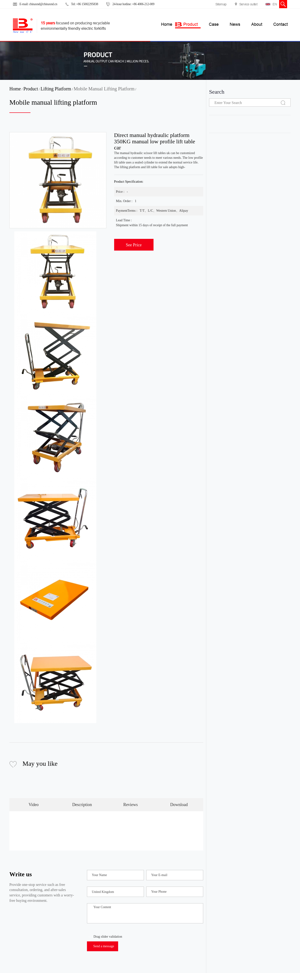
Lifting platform (56, 88)
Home (15, 88)
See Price (134, 245)
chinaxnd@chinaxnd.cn (43, 4)
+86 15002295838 (87, 4)
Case (214, 24)
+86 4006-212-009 (143, 4)
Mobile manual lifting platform (104, 88)
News (235, 24)
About (256, 24)
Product (190, 24)
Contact (280, 24)
